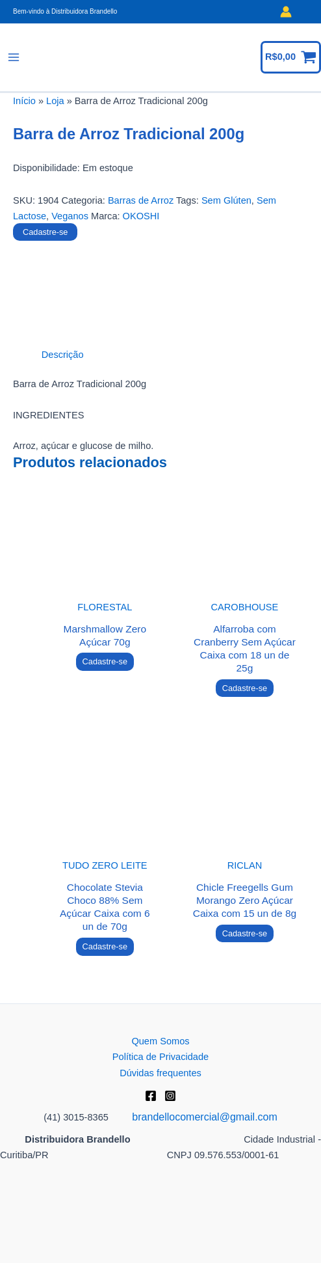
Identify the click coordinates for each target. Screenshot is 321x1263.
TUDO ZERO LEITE (104, 865)
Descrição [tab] (63, 354)
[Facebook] (151, 1096)
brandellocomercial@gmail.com (204, 1116)
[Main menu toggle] (13, 57)
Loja (55, 101)
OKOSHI (141, 216)
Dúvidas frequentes (160, 1073)
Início (24, 101)
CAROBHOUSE (245, 607)
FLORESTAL (104, 607)
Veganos (69, 216)
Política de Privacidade (160, 1057)
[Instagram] (170, 1096)
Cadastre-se (45, 232)
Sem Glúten (226, 200)
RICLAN (244, 865)
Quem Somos (160, 1041)
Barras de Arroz (140, 200)
